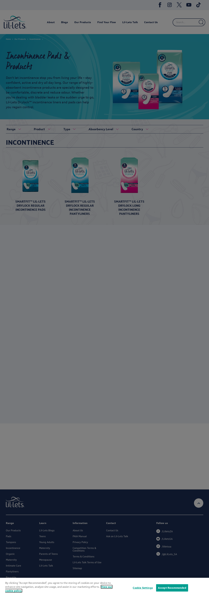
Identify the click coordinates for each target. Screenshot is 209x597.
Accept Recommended (172, 587)
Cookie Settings (143, 587)
